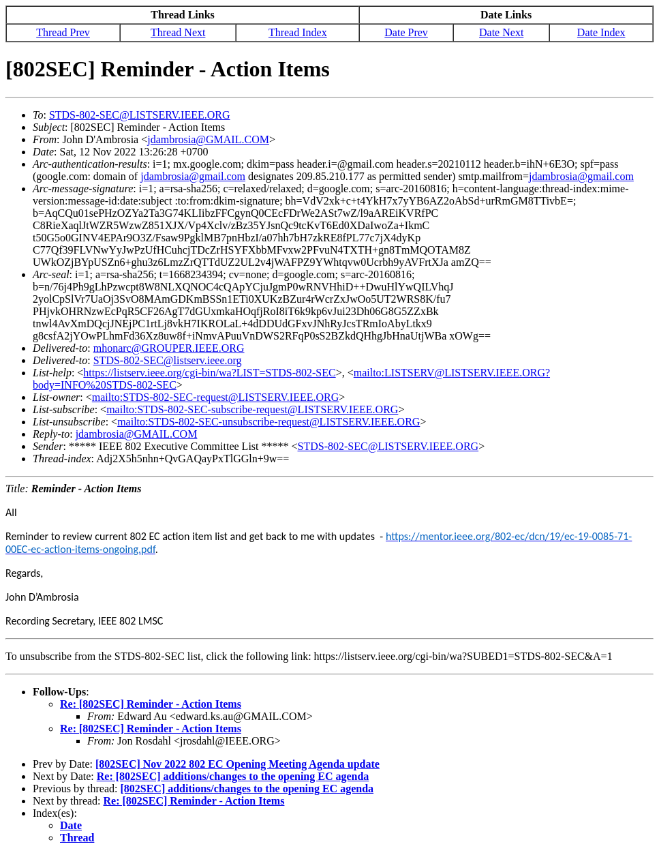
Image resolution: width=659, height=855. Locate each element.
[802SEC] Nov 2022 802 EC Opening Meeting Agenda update (237, 764)
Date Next (501, 32)
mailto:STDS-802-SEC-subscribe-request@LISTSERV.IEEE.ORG (252, 409)
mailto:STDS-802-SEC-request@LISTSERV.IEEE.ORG (215, 397)
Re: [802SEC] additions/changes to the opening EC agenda (233, 776)
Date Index (601, 32)
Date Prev (406, 32)
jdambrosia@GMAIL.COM (208, 139)
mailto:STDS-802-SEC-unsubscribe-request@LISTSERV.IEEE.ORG (268, 421)
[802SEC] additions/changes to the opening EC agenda (246, 788)
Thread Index (298, 32)
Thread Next (178, 32)
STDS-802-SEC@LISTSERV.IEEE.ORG (139, 115)
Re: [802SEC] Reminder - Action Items (150, 704)
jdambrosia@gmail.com (192, 176)
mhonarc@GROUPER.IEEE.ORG (169, 348)
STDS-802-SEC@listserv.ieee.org (167, 360)
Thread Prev (63, 32)
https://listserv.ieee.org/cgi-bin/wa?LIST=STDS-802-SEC (209, 372)
